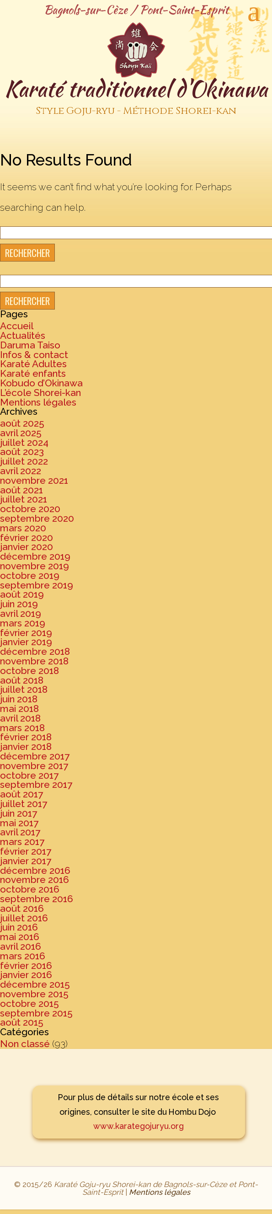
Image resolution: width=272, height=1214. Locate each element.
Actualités (22, 335)
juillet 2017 (23, 803)
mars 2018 (22, 727)
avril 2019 (20, 613)
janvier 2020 (26, 546)
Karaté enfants (33, 373)
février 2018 (26, 737)
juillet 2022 (24, 461)
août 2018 (21, 680)
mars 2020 (23, 528)
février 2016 (26, 965)
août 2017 (21, 794)
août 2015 (21, 1022)
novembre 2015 (34, 994)
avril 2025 (21, 433)
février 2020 (26, 537)
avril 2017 (20, 832)
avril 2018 (20, 718)
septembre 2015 (36, 1013)
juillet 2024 (24, 442)
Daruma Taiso (30, 345)
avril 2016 (20, 946)
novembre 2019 (34, 566)
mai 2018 (19, 708)
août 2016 (22, 908)
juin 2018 (18, 699)
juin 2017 (18, 813)
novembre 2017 (34, 765)
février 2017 (25, 851)
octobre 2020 (30, 508)
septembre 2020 (37, 518)
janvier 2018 (26, 746)
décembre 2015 (35, 984)
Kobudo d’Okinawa (41, 383)
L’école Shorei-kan (40, 392)
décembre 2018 (35, 651)
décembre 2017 (34, 756)
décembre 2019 (35, 556)
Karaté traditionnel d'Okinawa (136, 97)
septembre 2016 (36, 898)
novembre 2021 (34, 480)
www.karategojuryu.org (138, 1126)
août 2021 (21, 490)
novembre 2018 (34, 661)
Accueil (16, 326)
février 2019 (26, 632)
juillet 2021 (23, 499)
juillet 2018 (24, 689)
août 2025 (22, 423)
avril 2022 (20, 470)
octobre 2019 (29, 575)
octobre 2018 (29, 670)
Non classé (25, 1043)
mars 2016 (22, 956)
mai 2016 (19, 936)
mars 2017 (22, 841)
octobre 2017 (29, 775)
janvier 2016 (26, 974)
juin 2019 (19, 604)
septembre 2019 (36, 585)
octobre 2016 (29, 889)
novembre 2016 (34, 879)
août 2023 (22, 451)
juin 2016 (19, 927)
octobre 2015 (29, 1003)
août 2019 (22, 594)
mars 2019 (22, 623)
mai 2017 (19, 823)
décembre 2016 (35, 870)
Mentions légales (38, 402)
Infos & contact (34, 354)
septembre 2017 (36, 784)
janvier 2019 (26, 641)
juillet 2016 (24, 918)
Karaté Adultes (33, 363)
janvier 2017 (25, 860)
